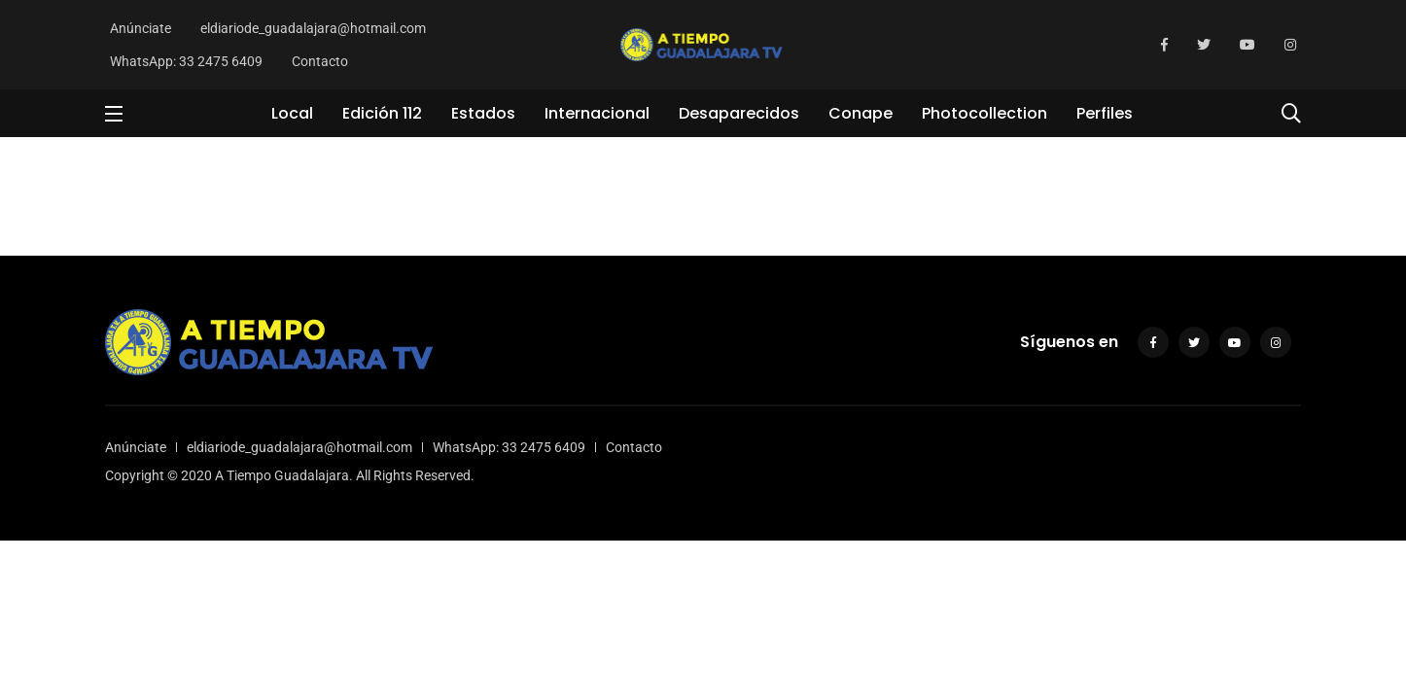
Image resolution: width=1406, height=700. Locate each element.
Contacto (320, 61)
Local (292, 113)
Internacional (597, 113)
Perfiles (1104, 113)
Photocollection (984, 113)
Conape (860, 113)
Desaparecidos (739, 113)
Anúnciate (140, 28)
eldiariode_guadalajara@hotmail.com (313, 28)
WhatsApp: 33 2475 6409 (186, 61)
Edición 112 (382, 113)
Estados (483, 113)
